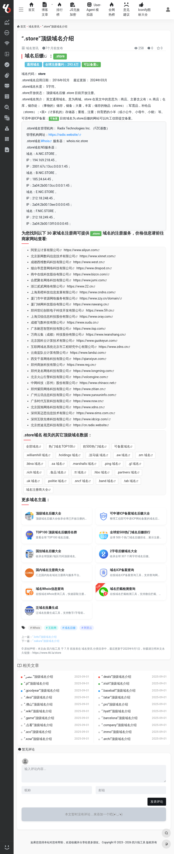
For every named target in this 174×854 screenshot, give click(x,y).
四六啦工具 (53, 648)
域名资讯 (34, 26)
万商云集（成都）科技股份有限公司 (56, 334)
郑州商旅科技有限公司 (47, 364)
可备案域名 (122, 446)
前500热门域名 (93, 446)
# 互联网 (51, 627)
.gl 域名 (133, 463)
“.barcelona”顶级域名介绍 (120, 718)
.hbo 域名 (100, 472)
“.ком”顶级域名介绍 (38, 739)
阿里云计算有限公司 (45, 250)
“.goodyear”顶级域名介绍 (41, 690)
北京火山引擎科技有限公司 (50, 377)
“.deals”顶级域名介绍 (116, 676)
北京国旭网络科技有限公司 (50, 407)
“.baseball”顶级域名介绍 (118, 690)
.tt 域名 (79, 472)
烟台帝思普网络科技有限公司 (51, 268)
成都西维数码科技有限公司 (50, 262)
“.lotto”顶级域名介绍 (44, 637)
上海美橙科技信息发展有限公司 (53, 292)
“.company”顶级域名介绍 (119, 725)
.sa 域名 (56, 463)
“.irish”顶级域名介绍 (115, 683)
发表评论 (156, 801)
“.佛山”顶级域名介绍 (38, 704)
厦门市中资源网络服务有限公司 (53, 298)
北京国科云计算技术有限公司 (51, 340)
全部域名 (32, 446)
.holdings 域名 (68, 455)
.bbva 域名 (33, 463)
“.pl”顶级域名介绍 (36, 683)
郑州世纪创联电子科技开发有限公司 (56, 310)
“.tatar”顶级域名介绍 (116, 697)
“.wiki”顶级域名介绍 (38, 711)
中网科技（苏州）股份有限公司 (53, 383)
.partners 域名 (127, 472)
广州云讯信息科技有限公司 (50, 395)
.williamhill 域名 (37, 455)
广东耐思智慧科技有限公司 (50, 328)
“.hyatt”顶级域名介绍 (116, 711)
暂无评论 (28, 749)
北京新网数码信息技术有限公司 (53, 256)
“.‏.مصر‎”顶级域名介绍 (38, 676)
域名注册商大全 (37, 489)
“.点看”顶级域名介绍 (38, 725)
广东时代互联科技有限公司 (50, 401)
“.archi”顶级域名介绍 (116, 739)
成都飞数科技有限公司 (47, 322)
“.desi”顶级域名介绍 (38, 697)
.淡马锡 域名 (97, 455)
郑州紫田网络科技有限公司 (50, 389)
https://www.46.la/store (46, 652)
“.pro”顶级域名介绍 (115, 704)
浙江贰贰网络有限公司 (47, 286)
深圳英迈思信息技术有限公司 (51, 413)
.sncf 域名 (81, 481)
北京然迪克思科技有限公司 (50, 425)
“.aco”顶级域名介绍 (37, 732)
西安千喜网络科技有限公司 (50, 359)
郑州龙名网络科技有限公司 (50, 371)
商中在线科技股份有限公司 (50, 274)
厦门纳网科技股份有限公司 (50, 304)
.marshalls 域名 (83, 463)
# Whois (35, 627)
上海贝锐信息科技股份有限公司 (53, 316)
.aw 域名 (122, 455)
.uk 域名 (31, 481)
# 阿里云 (86, 627)
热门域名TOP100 (61, 446)
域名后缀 (34, 56)
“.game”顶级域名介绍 (39, 718)
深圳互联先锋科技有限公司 (50, 419)
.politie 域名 (55, 481)
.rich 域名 (32, 472)
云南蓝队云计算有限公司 (48, 352)
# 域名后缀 (68, 627)
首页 (23, 26)
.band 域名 (105, 481)
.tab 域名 (129, 481)
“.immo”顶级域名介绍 (117, 732)
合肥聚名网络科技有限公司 (50, 280)
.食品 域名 (56, 472)
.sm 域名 (144, 455)
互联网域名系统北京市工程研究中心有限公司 (62, 347)
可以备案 (90, 64)
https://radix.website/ (63, 134)
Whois (45, 141)
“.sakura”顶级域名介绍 (45, 641)
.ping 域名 (111, 463)
